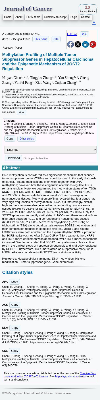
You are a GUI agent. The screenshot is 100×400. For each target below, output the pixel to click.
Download (13, 158)
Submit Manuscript (55, 17)
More (21, 112)
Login (74, 17)
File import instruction (36, 158)
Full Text (72, 34)
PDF (84, 34)
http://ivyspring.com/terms (70, 376)
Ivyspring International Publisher (32, 393)
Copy (9, 138)
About (18, 17)
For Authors (33, 17)
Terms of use (62, 393)
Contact (85, 17)
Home (7, 17)
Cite (56, 39)
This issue (41, 39)
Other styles (26, 138)
